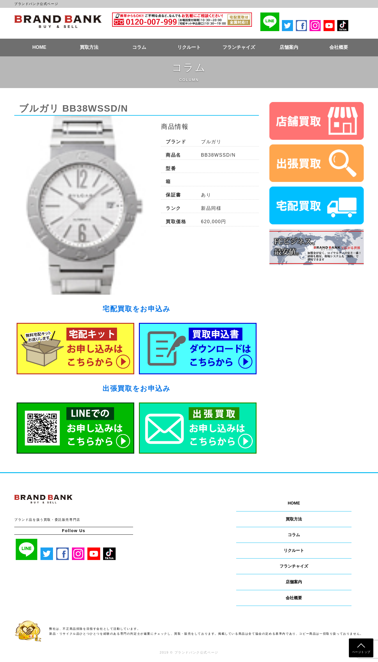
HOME (39, 47)
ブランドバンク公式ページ (58, 21)
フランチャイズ (238, 47)
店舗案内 (289, 47)
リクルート (189, 47)
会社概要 (338, 47)
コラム (139, 47)
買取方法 (89, 47)
